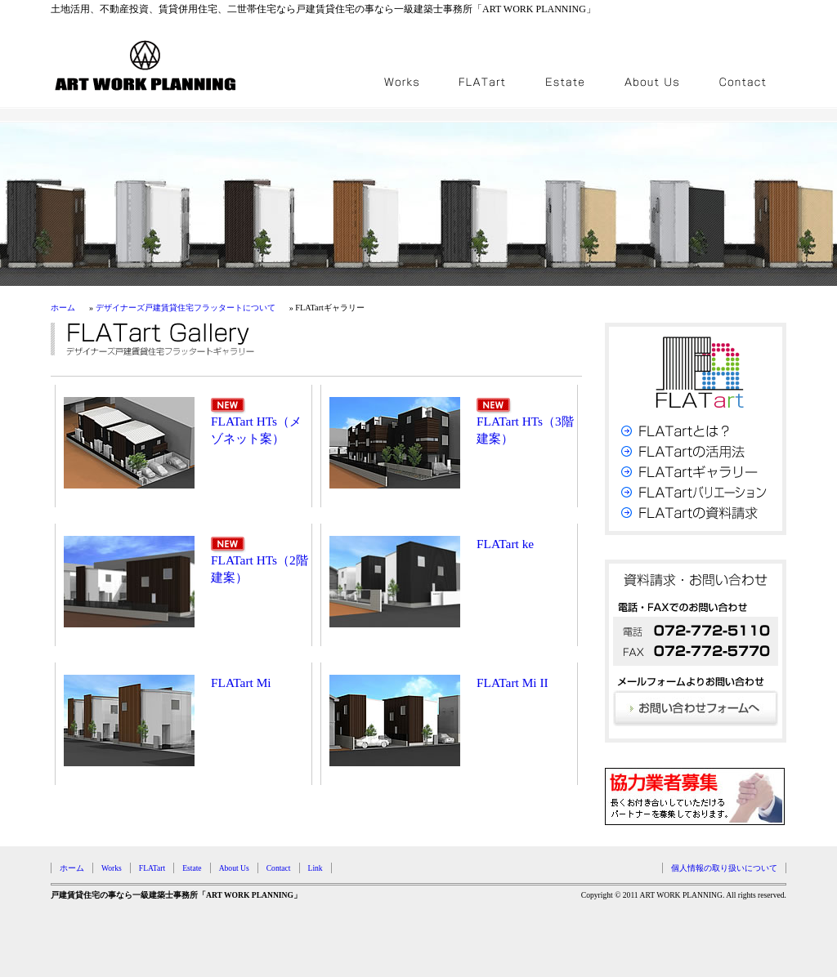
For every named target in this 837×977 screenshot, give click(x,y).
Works (111, 867)
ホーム (63, 307)
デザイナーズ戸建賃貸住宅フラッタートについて (185, 307)
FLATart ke (505, 544)
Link (315, 867)
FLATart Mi (241, 682)
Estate (191, 867)
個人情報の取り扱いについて (724, 867)
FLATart (152, 867)
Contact (278, 867)
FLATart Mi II (512, 682)
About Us (234, 867)
